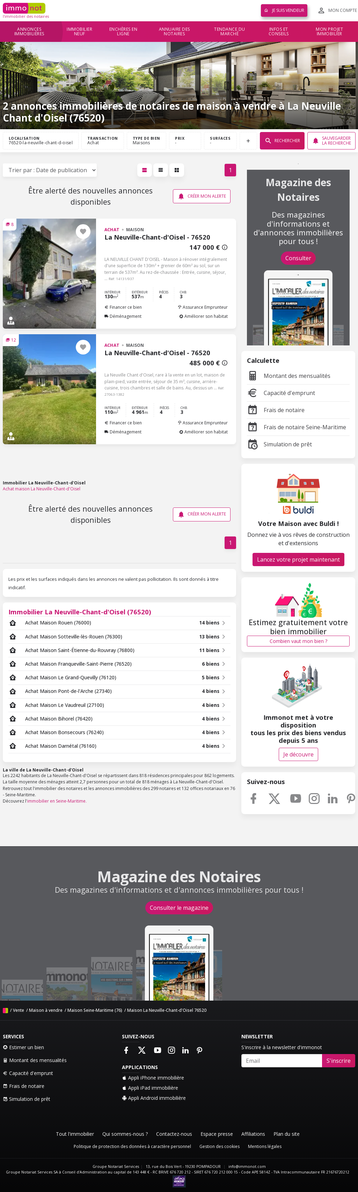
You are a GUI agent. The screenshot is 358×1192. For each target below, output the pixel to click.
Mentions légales (265, 1146)
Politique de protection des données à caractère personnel (132, 1146)
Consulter (298, 258)
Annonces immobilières (29, 31)
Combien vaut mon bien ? (298, 641)
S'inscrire (339, 1061)
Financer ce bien (123, 307)
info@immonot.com (247, 1166)
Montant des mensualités (288, 375)
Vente (18, 1010)
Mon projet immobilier (329, 31)
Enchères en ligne (123, 31)
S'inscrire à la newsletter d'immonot (281, 1047)
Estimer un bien (23, 1047)
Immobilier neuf (79, 31)
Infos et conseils (279, 31)
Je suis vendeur (284, 10)
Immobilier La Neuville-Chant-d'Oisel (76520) (79, 611)
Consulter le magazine (179, 908)
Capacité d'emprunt (281, 393)
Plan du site (286, 1134)
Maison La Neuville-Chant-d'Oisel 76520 (166, 1010)
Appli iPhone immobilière (153, 1077)
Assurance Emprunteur (202, 307)
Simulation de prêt (279, 444)
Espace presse (216, 1134)
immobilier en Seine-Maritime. (57, 801)
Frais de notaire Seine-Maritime (296, 427)
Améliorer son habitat (203, 316)
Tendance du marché (229, 31)
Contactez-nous (174, 1134)
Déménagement (122, 316)
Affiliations (253, 1134)
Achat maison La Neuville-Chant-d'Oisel (41, 489)
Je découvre (298, 754)
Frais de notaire (276, 410)
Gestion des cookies (219, 1146)
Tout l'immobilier (75, 1134)
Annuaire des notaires (174, 31)
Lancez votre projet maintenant (298, 559)
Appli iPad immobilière (150, 1087)
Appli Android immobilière (154, 1098)
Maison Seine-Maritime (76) (94, 1010)
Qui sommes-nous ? (125, 1134)
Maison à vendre (46, 1010)
